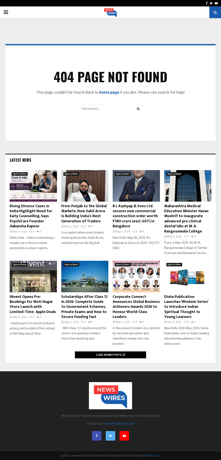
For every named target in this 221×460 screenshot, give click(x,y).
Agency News (20, 174)
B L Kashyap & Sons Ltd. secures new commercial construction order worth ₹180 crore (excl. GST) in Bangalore (135, 216)
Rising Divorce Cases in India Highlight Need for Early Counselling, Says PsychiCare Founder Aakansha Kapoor (31, 216)
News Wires (153, 455)
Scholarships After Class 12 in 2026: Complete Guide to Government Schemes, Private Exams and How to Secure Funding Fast (84, 307)
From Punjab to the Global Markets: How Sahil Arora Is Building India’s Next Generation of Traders (84, 213)
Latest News (20, 160)
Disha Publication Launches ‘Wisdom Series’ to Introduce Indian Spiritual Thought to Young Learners (186, 307)
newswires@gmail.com (118, 423)
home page (109, 92)
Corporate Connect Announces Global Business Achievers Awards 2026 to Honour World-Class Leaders (136, 307)
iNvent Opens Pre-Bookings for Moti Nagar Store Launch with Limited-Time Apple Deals (33, 304)
